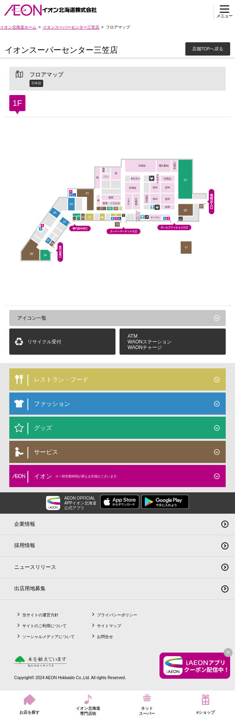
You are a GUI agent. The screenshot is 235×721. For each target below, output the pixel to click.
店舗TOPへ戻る (207, 48)
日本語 (36, 83)
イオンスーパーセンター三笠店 (71, 27)
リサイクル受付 (44, 342)
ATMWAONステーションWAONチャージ (150, 341)
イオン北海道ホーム (18, 27)
